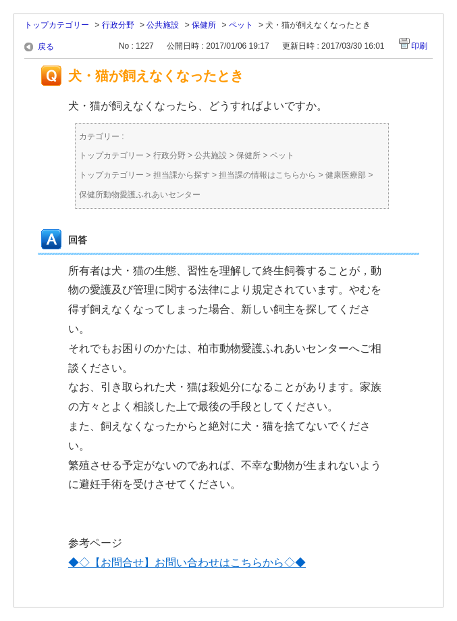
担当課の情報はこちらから (267, 175)
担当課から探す (181, 175)
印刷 (419, 46)
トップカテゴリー (56, 25)
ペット (241, 25)
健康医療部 (345, 175)
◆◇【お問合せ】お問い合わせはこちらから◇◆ (187, 562)
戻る (46, 46)
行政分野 (118, 25)
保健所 (204, 25)
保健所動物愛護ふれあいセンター (139, 194)
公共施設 (162, 25)
